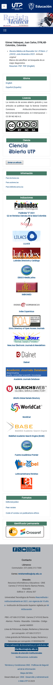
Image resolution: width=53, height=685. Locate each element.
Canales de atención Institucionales (26, 653)
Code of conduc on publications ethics (22, 513)
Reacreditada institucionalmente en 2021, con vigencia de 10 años (26, 601)
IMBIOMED (26, 294)
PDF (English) (29, 66)
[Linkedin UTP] (33, 549)
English (9, 83)
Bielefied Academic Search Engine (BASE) (27, 436)
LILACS (26, 244)
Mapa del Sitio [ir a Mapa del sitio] (26, 673)
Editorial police (12, 502)
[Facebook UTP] (15, 549)
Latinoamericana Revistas (26, 474)
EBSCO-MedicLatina (26, 277)
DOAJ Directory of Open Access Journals (26, 328)
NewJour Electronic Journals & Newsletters (26, 345)
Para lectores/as (12, 178)
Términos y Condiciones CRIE (17, 665)
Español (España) (13, 87)
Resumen (13, 66)
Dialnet (26, 362)
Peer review (11, 507)
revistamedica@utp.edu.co (30, 574)
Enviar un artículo (14, 162)
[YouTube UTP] (24, 549)
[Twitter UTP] (19, 549)
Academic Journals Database (26, 379)
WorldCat (26, 417)
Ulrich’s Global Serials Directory (26, 398)
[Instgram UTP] (29, 549)
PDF (20, 66)
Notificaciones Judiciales (26, 657)
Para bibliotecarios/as (14, 187)
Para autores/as (12, 182)
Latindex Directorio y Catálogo (26, 261)
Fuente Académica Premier (26, 455)
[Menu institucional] (4, 6)
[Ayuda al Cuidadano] (38, 549)
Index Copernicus (26, 311)
